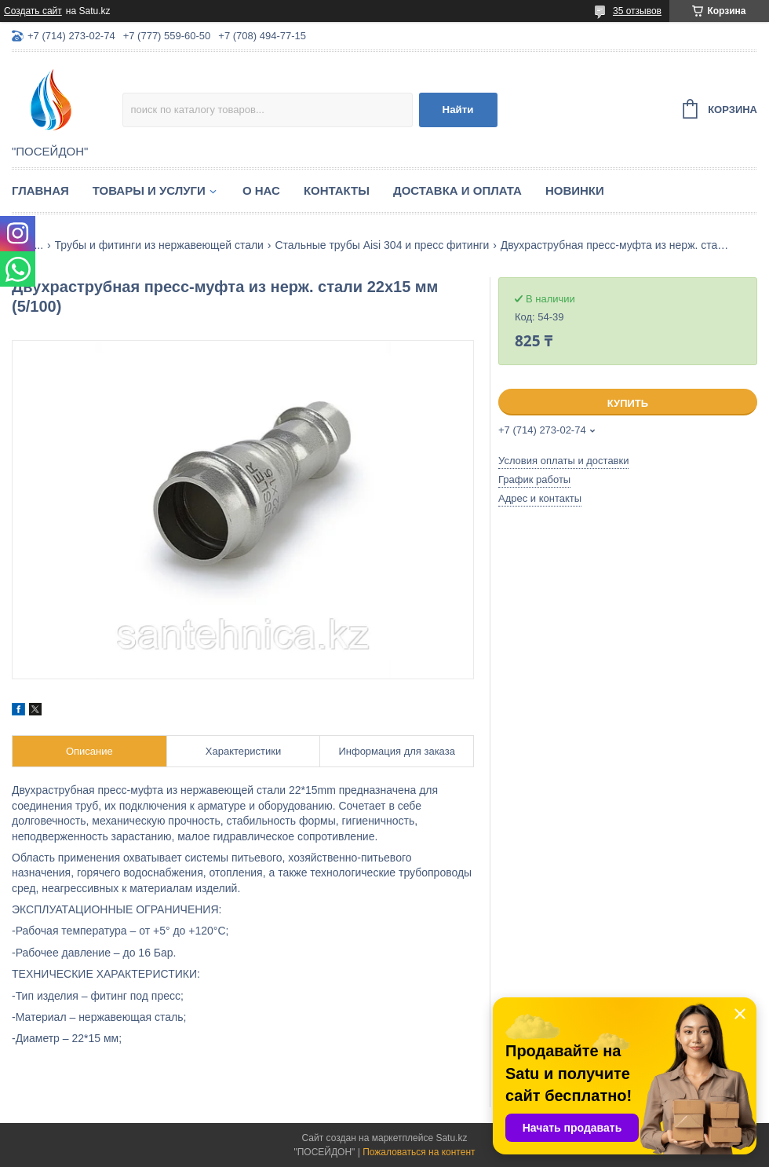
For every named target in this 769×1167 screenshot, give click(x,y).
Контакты (337, 190)
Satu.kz (451, 1137)
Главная (40, 190)
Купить (627, 403)
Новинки (574, 190)
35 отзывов (637, 10)
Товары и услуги (149, 190)
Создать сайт (33, 10)
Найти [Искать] (458, 109)
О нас (261, 190)
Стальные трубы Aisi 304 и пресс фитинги (382, 245)
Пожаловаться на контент (419, 1152)
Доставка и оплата (457, 190)
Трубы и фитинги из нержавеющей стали (159, 245)
